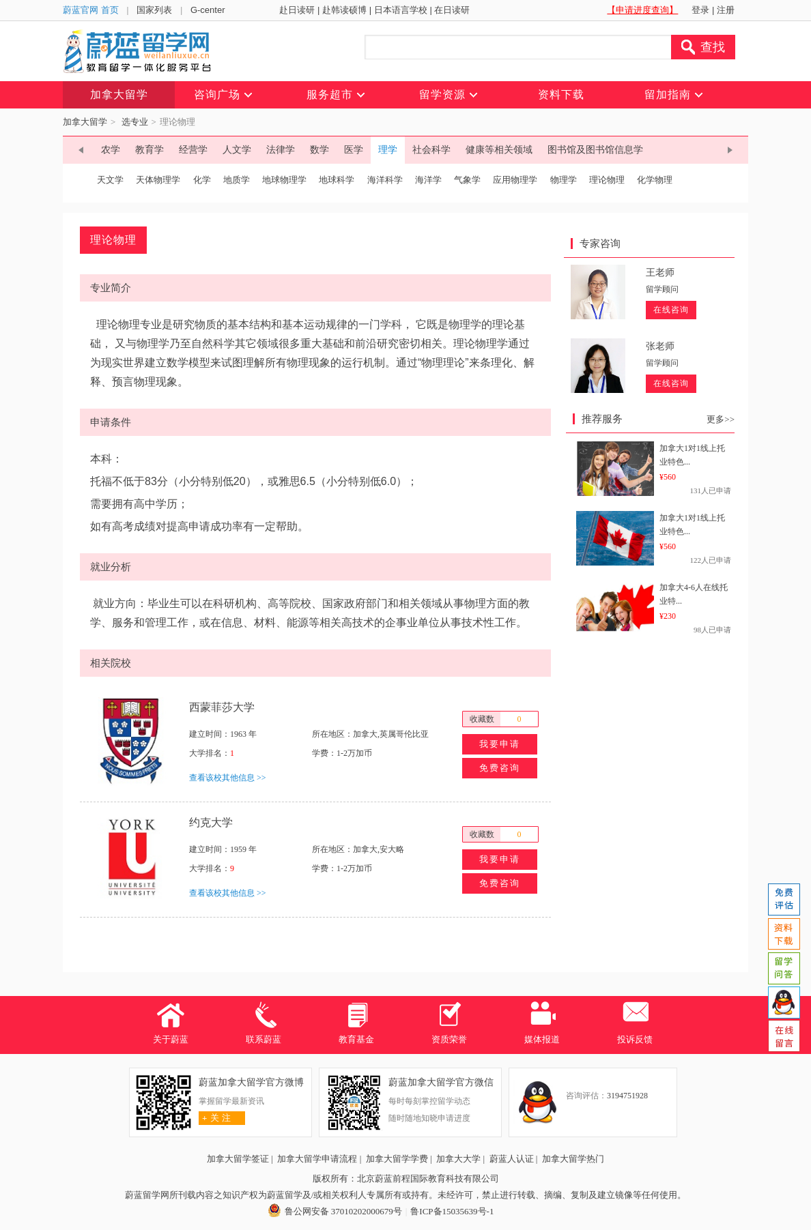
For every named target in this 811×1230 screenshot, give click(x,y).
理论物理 (607, 180)
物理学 (563, 180)
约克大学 (211, 822)
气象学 (467, 180)
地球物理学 (284, 180)
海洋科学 (385, 180)
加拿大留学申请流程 (317, 1159)
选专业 (135, 122)
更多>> (721, 419)
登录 (700, 10)
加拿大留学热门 (573, 1159)
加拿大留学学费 (397, 1159)
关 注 (215, 1118)
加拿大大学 (458, 1159)
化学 (202, 180)
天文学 (110, 180)
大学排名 (205, 753)
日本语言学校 (400, 10)
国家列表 (154, 10)
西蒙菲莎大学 (222, 707)
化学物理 (654, 180)
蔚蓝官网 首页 (91, 10)
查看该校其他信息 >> (227, 777)
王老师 (660, 272)
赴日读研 (297, 10)
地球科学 (336, 180)
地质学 (236, 180)
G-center (207, 10)
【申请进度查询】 (642, 10)
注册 (726, 10)
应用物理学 (515, 180)
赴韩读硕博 (344, 10)
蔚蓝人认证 (511, 1159)
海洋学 (428, 180)
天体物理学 (158, 180)
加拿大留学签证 (238, 1159)
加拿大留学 (85, 122)
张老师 (660, 346)
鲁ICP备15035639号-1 (452, 1211)
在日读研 (452, 10)
